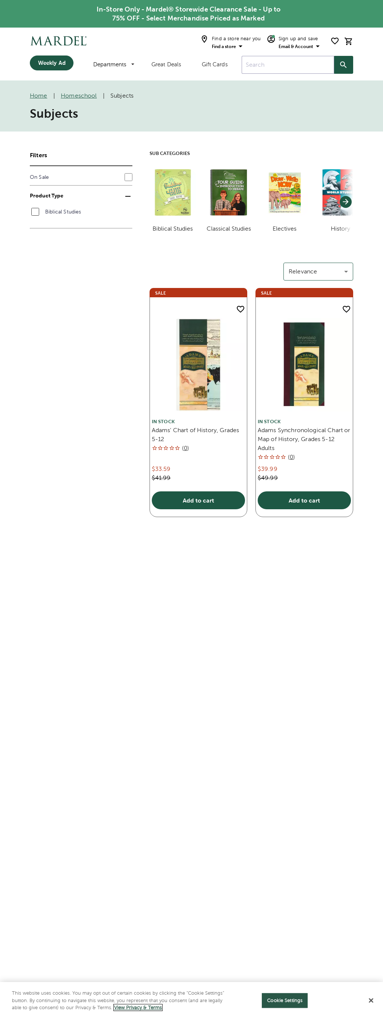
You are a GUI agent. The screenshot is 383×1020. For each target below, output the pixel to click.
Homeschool (79, 95)
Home (38, 95)
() (185, 448)
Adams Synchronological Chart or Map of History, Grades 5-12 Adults (304, 439)
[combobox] (288, 65)
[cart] (348, 41)
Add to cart (198, 500)
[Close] (371, 1000)
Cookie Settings (284, 1000)
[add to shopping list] (240, 309)
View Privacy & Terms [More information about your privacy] (138, 1007)
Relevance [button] (303, 271)
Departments (114, 64)
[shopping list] (335, 41)
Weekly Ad (52, 63)
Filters (38, 155)
